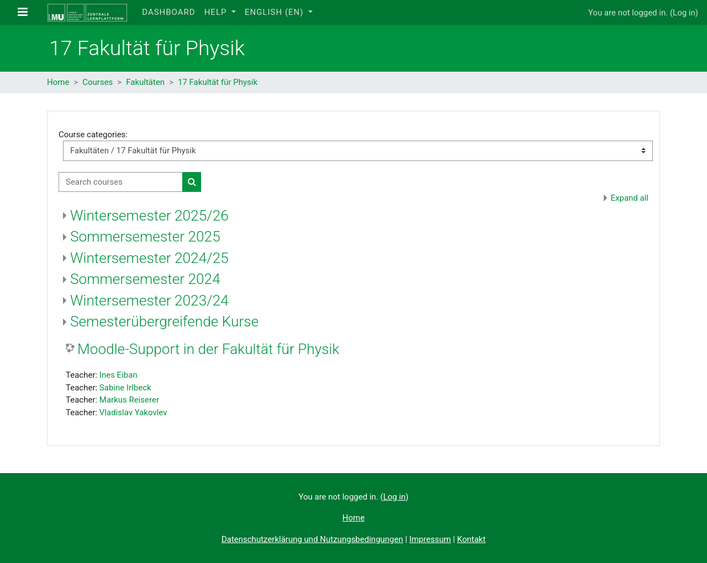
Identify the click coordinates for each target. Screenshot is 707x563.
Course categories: (93, 135)
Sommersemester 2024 (145, 279)
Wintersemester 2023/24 (149, 300)
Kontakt (471, 539)
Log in (684, 13)
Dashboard (168, 12)
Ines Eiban (118, 375)
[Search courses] (121, 182)
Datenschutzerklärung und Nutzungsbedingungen (312, 539)
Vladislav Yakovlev (133, 412)
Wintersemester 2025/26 (149, 215)
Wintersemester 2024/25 (149, 258)
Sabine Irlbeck (125, 388)
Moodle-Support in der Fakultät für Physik (208, 349)
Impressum (430, 539)
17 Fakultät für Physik (217, 82)
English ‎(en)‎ (275, 12)
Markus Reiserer (129, 400)
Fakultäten (145, 82)
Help (217, 12)
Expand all (629, 198)
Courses (97, 82)
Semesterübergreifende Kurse (164, 321)
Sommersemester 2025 (145, 236)
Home (58, 82)
